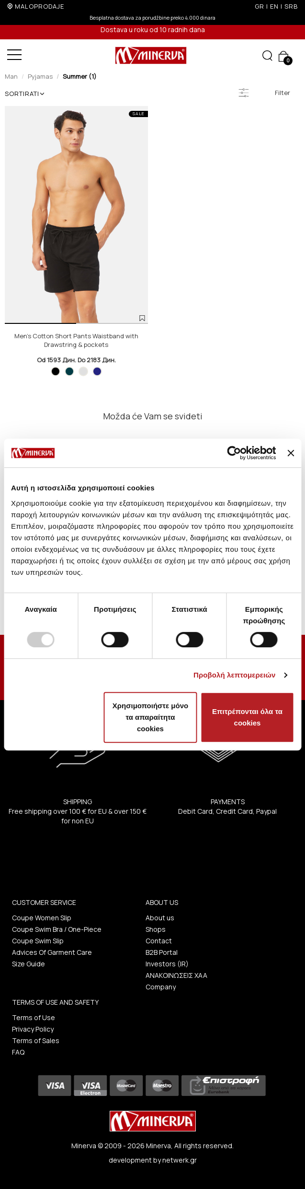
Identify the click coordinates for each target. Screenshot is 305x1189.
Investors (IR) (167, 963)
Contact (159, 940)
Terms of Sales (35, 1040)
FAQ (18, 1052)
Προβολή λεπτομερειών (234, 675)
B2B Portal (162, 952)
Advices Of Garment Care (52, 952)
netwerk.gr (179, 1160)
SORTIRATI (24, 93)
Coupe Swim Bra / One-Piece (57, 929)
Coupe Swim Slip (38, 940)
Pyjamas (40, 76)
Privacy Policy (33, 1029)
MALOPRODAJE (39, 6)
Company (161, 986)
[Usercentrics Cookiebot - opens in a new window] (234, 453)
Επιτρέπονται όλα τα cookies (247, 717)
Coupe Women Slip (41, 917)
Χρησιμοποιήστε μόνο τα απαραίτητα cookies (150, 717)
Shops (156, 929)
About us (160, 917)
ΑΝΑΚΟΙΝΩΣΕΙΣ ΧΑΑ (176, 975)
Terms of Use (33, 1017)
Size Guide (28, 963)
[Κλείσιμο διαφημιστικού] (290, 453)
